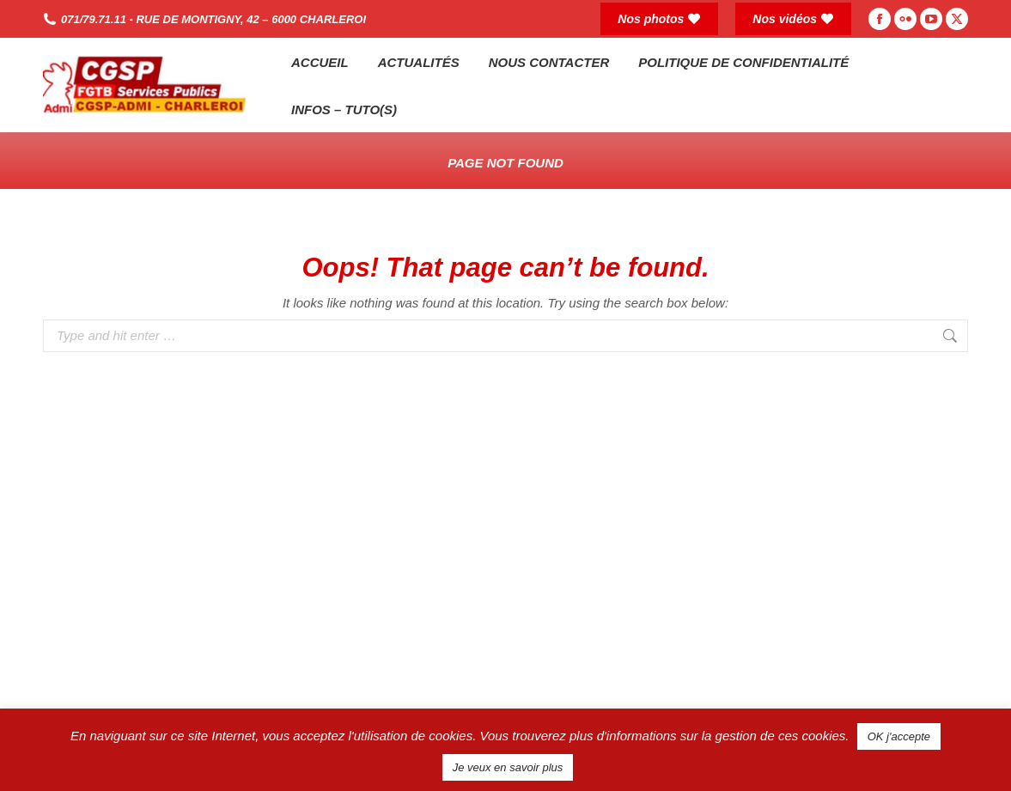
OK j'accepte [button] (899, 736)
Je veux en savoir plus (508, 767)
